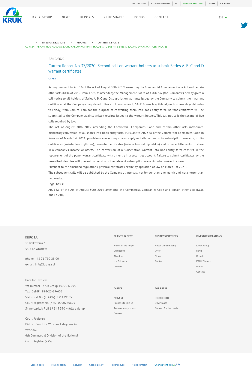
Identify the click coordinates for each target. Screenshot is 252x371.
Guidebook (119, 250)
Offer (157, 250)
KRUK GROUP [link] (64, 16)
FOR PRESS (225, 3)
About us (118, 256)
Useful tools (120, 261)
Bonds (199, 266)
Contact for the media (166, 308)
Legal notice (37, 364)
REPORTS (81, 42)
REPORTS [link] (109, 16)
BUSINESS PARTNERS (160, 3)
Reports (200, 256)
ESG (176, 3)
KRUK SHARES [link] (136, 16)
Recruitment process (124, 308)
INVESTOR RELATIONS (193, 3)
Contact (118, 266)
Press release (162, 297)
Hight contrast (139, 364)
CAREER (211, 3)
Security (77, 364)
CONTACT (183, 16)
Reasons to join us (123, 302)
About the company (165, 245)
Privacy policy (58, 364)
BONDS (161, 16)
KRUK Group (202, 245)
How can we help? (124, 245)
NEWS (88, 16)
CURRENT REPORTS (108, 42)
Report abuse (117, 364)
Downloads (161, 302)
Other (52, 78)
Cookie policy (96, 364)
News (158, 256)
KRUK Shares (203, 261)
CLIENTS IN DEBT (138, 3)
